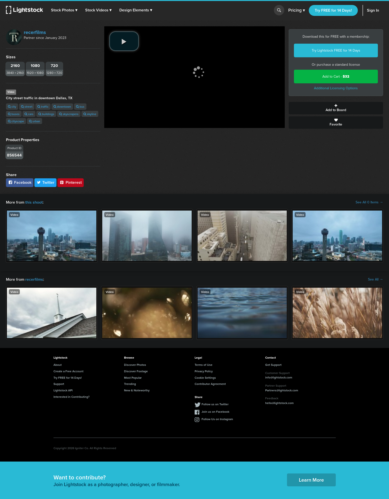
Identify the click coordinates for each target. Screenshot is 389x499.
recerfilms (35, 32)
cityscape (16, 121)
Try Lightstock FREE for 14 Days (336, 50)
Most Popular (133, 377)
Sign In (373, 10)
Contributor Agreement (210, 384)
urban (34, 121)
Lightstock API (63, 390)
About (57, 365)
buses (14, 114)
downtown (62, 106)
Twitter (45, 182)
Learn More (311, 479)
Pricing (296, 10)
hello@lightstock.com (279, 403)
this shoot (34, 202)
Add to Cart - (335, 76)
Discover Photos (135, 365)
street (26, 106)
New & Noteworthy (137, 390)
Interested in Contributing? (71, 397)
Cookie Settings (205, 377)
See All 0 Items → (369, 202)
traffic (43, 106)
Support (58, 384)
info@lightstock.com (278, 377)
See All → (375, 279)
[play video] (124, 41)
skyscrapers (68, 114)
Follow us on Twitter (215, 404)
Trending (130, 384)
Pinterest (70, 182)
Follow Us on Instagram (217, 419)
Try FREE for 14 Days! (333, 10)
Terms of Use (203, 365)
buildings (46, 114)
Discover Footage (136, 371)
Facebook (19, 182)
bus (80, 106)
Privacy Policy (204, 371)
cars (29, 114)
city (12, 106)
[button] (64, 10)
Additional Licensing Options (336, 88)
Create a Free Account (68, 371)
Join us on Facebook (215, 411)
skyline (89, 114)
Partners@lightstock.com (281, 390)
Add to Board (336, 108)
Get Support (273, 365)
